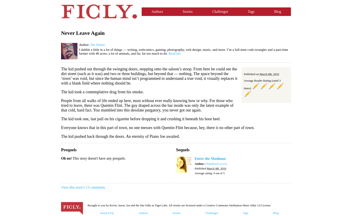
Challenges (220, 11)
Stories (188, 11)
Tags (251, 11)
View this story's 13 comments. (83, 187)
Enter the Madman (210, 158)
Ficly (99, 11)
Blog (277, 11)
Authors (157, 11)
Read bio (175, 53)
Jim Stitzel (97, 45)
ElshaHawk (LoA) (216, 163)
